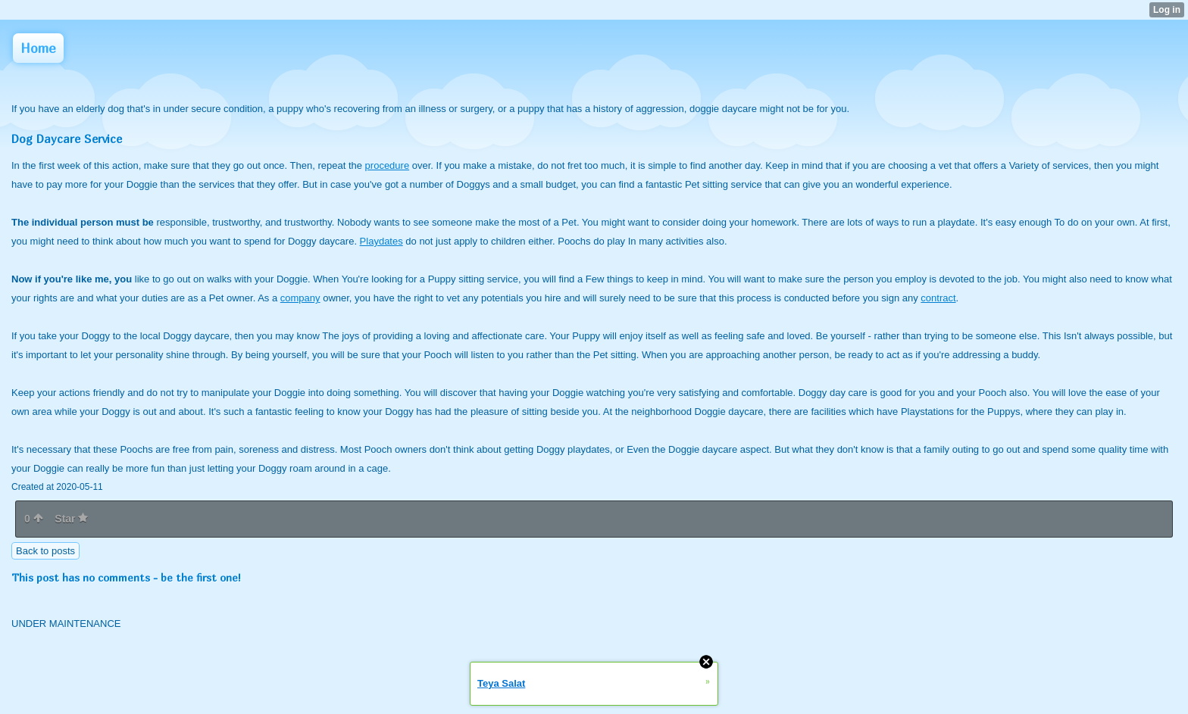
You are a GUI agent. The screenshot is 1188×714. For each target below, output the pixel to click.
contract (938, 298)
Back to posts (45, 551)
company (300, 298)
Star (71, 519)
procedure (387, 165)
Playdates (381, 241)
